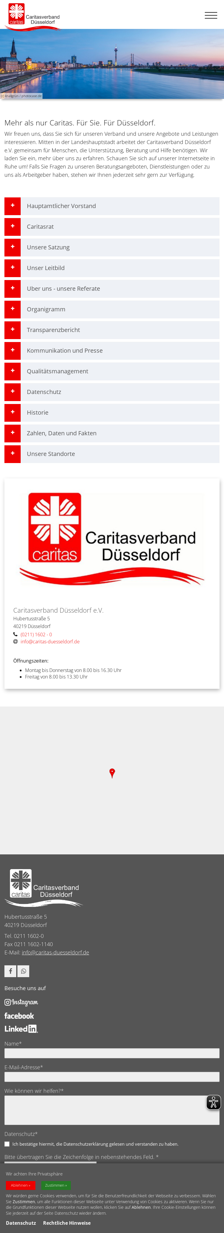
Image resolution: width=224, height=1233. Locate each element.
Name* (13, 1043)
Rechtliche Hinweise (67, 1223)
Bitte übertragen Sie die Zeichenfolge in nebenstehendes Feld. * (81, 1156)
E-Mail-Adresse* (23, 1067)
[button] (10, 971)
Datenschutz (21, 1223)
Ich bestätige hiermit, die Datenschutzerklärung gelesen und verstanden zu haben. (95, 1144)
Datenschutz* (21, 1133)
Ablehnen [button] (19, 1185)
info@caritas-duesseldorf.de (55, 952)
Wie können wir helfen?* (34, 1090)
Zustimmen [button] (54, 1185)
